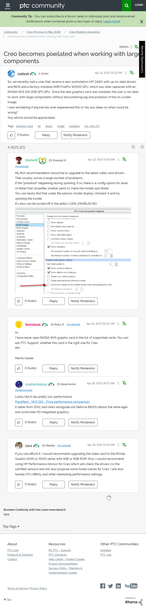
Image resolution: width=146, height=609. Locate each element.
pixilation (74, 126)
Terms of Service (17, 588)
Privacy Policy (38, 588)
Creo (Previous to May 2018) (43, 31)
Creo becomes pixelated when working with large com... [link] (42, 36)
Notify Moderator (76, 135)
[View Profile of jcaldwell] (23, 73)
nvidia (60, 126)
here (6, 514)
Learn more (111, 21)
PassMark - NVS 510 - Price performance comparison (52, 402)
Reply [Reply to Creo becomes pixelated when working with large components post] (46, 135)
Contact (12, 559)
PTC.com (13, 550)
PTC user (106, 554)
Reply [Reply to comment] (54, 301)
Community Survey (142, 59)
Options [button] (124, 46)
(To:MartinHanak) (23, 390)
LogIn (139, 4)
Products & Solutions (20, 554)
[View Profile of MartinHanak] (33, 324)
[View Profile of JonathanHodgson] (36, 384)
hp (39, 126)
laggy (49, 126)
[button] (126, 73)
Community (11, 31)
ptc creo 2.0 (92, 126)
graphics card (24, 126)
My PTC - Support (60, 550)
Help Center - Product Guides (67, 559)
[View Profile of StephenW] (31, 160)
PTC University (58, 554)
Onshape (105, 550)
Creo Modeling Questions (84, 31)
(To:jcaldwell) (21, 166)
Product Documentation (63, 563)
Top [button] (9, 599)
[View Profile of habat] (28, 445)
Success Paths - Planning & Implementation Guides (65, 570)
